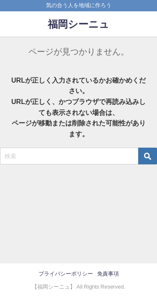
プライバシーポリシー (66, 273)
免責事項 (108, 273)
